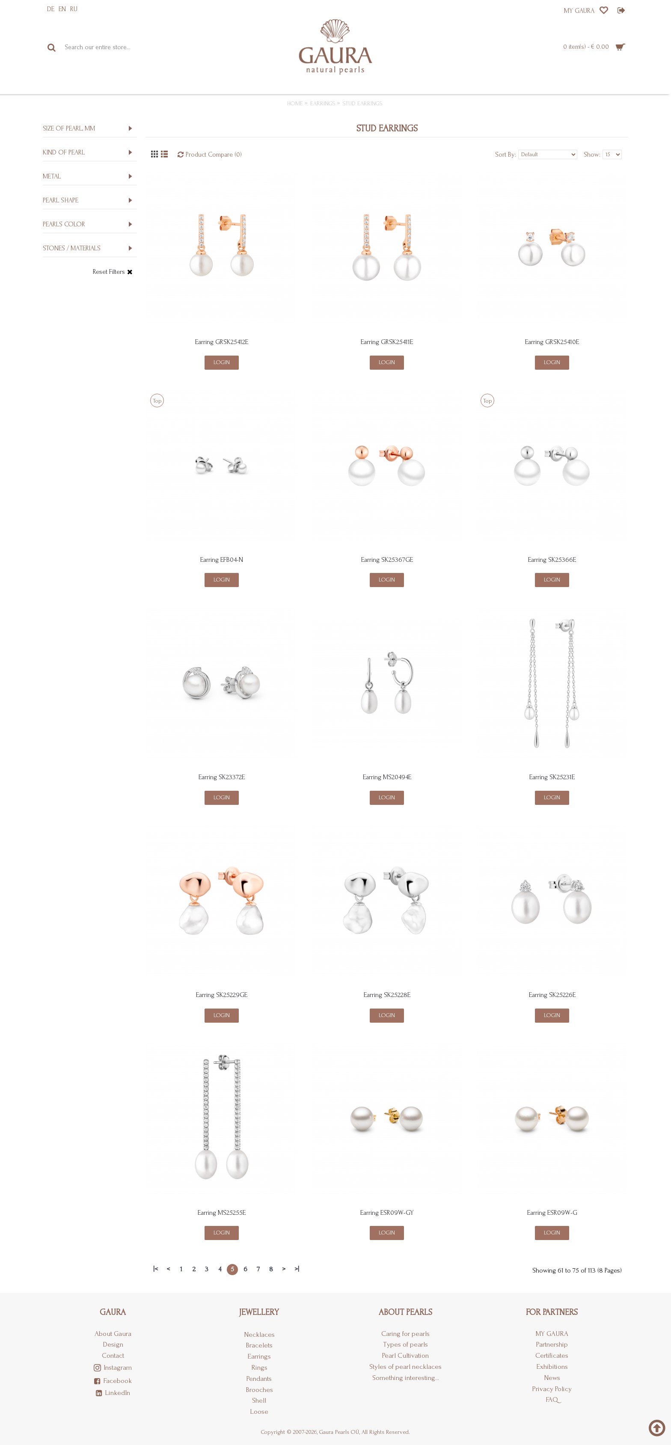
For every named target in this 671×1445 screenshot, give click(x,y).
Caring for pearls (405, 1333)
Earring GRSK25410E (552, 342)
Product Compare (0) (214, 154)
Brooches (259, 1390)
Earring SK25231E (552, 777)
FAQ (552, 1399)
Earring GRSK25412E (221, 342)
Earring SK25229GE (221, 995)
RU (73, 9)
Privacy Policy (552, 1389)
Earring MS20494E (387, 777)
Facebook (113, 1381)
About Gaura (113, 1333)
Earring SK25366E (552, 560)
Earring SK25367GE (387, 560)
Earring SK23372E (222, 777)
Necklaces (259, 1334)
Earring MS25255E (222, 1213)
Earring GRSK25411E (387, 342)
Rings (259, 1367)
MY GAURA (551, 1333)
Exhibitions (552, 1366)
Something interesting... (405, 1378)
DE (50, 9)
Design (113, 1344)
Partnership (552, 1344)
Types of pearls (405, 1344)
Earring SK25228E (387, 995)
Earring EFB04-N (221, 560)
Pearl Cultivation (405, 1355)
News (552, 1378)
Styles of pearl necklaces (405, 1366)
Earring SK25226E (552, 995)
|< (155, 1269)
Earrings (259, 1356)
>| (296, 1269)
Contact (113, 1355)
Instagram (113, 1368)
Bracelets (259, 1345)
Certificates (551, 1355)
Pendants (259, 1378)
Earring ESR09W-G (552, 1213)
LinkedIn (113, 1393)
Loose (259, 1411)
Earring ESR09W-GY (387, 1213)
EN (62, 9)
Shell (259, 1400)
